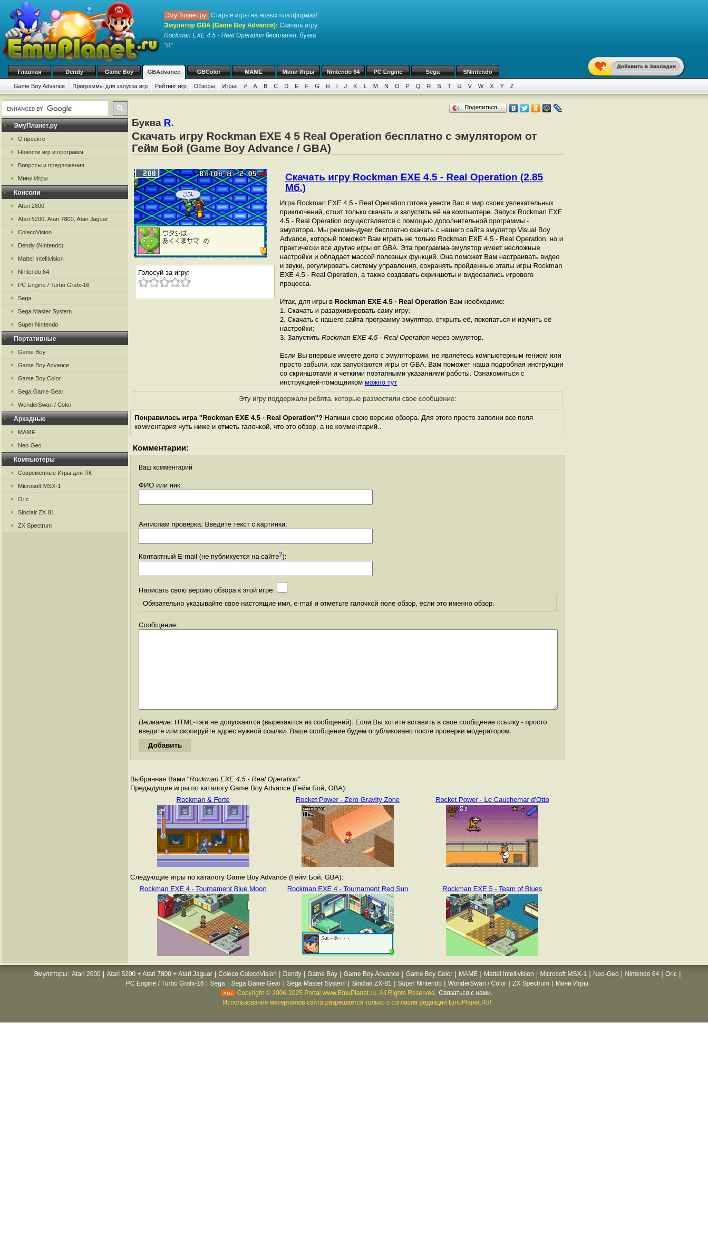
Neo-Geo (30, 445)
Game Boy (119, 72)
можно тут (381, 382)
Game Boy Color (39, 378)
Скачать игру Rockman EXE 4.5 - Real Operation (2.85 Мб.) (414, 182)
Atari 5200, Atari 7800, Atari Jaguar (63, 219)
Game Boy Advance (39, 86)
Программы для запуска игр (110, 86)
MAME (254, 72)
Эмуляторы (50, 989)
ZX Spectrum (35, 525)
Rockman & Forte (203, 815)
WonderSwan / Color (44, 405)
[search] (54, 108)
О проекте (31, 139)
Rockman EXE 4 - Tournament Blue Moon (203, 905)
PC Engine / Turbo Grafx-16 (54, 285)
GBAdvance (164, 72)
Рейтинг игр (171, 86)
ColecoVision (35, 232)
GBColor (208, 72)
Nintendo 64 (343, 72)
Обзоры (204, 86)
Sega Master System (45, 311)
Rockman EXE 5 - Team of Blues (492, 905)
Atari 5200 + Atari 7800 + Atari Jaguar (159, 989)
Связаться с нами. (465, 1008)
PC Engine (387, 72)
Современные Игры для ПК (55, 473)
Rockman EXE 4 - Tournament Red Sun (348, 905)
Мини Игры (299, 72)
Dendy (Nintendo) (40, 245)
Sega (433, 72)
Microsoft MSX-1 (39, 486)
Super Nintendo (38, 324)
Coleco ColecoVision (247, 989)
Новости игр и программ (50, 152)
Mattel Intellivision (41, 258)
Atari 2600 (31, 206)
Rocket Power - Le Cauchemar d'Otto (492, 815)
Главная (30, 72)
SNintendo (477, 72)
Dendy (74, 72)
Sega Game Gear (40, 391)
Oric (23, 499)
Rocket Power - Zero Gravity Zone (348, 815)
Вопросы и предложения (51, 165)
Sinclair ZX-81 (36, 512)
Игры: (229, 86)
